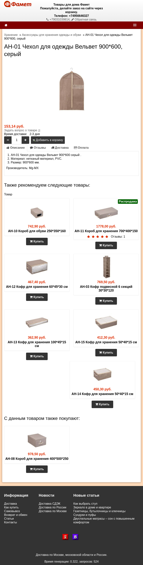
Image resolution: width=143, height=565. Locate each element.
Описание (16, 147)
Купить (37, 241)
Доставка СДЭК (49, 503)
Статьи (9, 518)
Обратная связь (84, 19)
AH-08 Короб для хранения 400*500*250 (36, 459)
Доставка (60, 147)
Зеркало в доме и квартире (92, 507)
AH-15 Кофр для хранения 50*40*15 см (106, 342)
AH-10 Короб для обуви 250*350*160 (37, 231)
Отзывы (38, 147)
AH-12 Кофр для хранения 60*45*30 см (37, 287)
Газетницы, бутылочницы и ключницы (99, 511)
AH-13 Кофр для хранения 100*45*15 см (37, 344)
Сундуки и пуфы (84, 514)
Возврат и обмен (15, 514)
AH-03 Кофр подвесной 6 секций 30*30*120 (106, 288)
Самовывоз (12, 511)
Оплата (81, 147)
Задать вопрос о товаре (20, 130)
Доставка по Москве (53, 511)
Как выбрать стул (85, 503)
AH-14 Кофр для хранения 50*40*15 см (102, 394)
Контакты (10, 522)
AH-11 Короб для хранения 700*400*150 (106, 231)
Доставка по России (52, 507)
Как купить (11, 507)
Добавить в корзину (48, 140)
